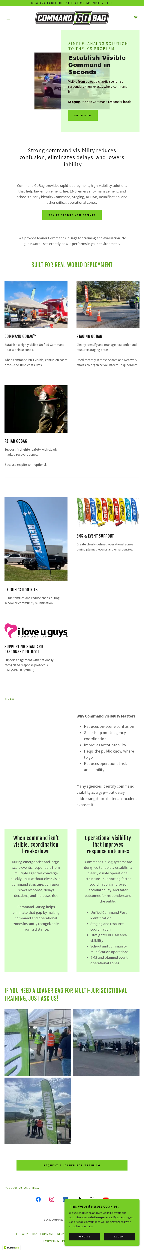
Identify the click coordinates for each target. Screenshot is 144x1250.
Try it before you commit (72, 215)
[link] (72, 17)
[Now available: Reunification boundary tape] (72, 3)
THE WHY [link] (22, 1234)
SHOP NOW (83, 115)
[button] (14, 18)
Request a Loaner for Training (72, 1165)
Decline (84, 1236)
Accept (119, 1236)
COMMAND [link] (47, 1234)
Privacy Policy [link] (50, 1241)
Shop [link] (34, 1234)
